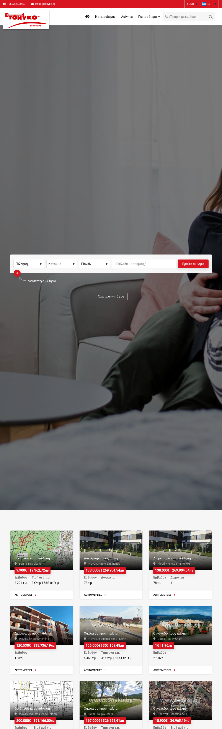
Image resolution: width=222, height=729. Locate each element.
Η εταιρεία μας (105, 16)
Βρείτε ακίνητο (193, 264)
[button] (206, 4)
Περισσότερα (147, 16)
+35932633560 (16, 3)
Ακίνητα (127, 16)
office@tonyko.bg (43, 3)
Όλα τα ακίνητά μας (111, 296)
